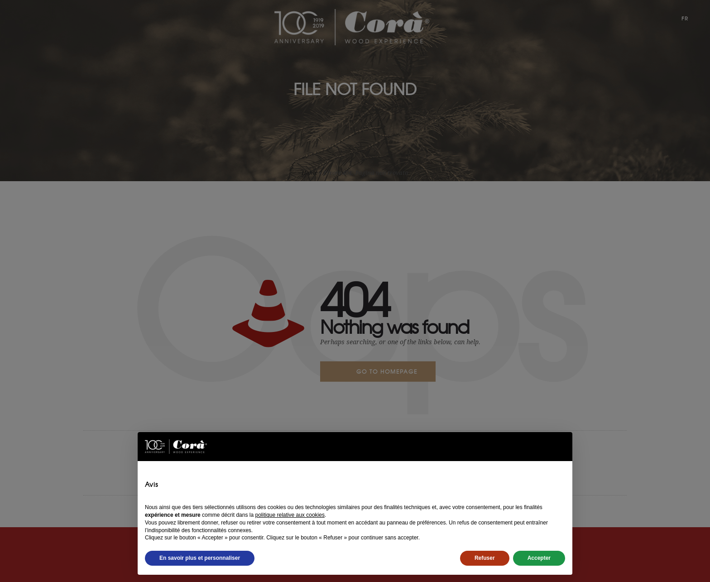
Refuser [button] (485, 558)
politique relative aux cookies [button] (289, 515)
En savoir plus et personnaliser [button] (199, 558)
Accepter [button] (539, 558)
